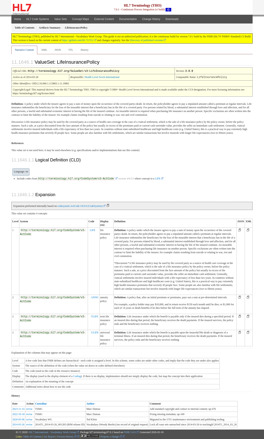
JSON (58, 49)
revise (29, 408)
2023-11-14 (18, 408)
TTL (70, 49)
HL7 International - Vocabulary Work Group (52, 431)
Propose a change (111, 436)
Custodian (41, 403)
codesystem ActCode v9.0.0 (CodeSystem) (80, 205)
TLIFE (94, 316)
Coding (77, 375)
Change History (151, 19)
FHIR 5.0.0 (130, 431)
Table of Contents (32, 436)
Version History (67, 436)
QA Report (49, 436)
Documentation (128, 19)
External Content (104, 19)
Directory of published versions (146, 40)
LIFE (158, 178)
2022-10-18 (18, 413)
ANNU (95, 296)
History (85, 49)
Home (17, 19)
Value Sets (60, 19)
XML (44, 49)
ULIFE (95, 332)
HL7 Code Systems (37, 19)
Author (90, 403)
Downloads (172, 19)
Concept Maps (80, 19)
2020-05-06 (18, 419)
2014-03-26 (18, 424)
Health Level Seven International (102, 76)
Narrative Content (24, 49)
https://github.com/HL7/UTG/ (78, 40)
